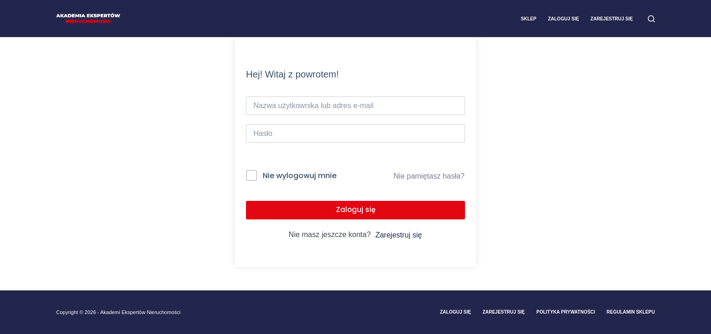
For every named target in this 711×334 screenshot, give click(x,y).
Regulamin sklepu (631, 312)
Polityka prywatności (565, 312)
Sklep (528, 18)
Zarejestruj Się (504, 312)
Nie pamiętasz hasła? (429, 176)
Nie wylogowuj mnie (299, 175)
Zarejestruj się (611, 18)
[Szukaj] (651, 18)
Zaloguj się (563, 18)
